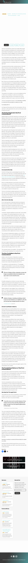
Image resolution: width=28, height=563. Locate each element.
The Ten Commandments (12, 15)
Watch (6, 45)
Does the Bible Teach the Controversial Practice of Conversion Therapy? (6, 530)
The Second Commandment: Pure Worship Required (13, 466)
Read (17, 45)
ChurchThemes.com (22, 559)
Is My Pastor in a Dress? (6, 520)
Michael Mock (8, 484)
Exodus (18, 15)
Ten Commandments (19, 13)
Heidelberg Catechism (7, 303)
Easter (3, 485)
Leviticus (5, 485)
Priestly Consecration (5, 492)
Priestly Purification (5, 500)
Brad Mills (9, 13)
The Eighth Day (4, 483)
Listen (11, 45)
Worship (24, 13)
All (12, 13)
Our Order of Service (5, 511)
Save (22, 45)
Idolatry (14, 13)
